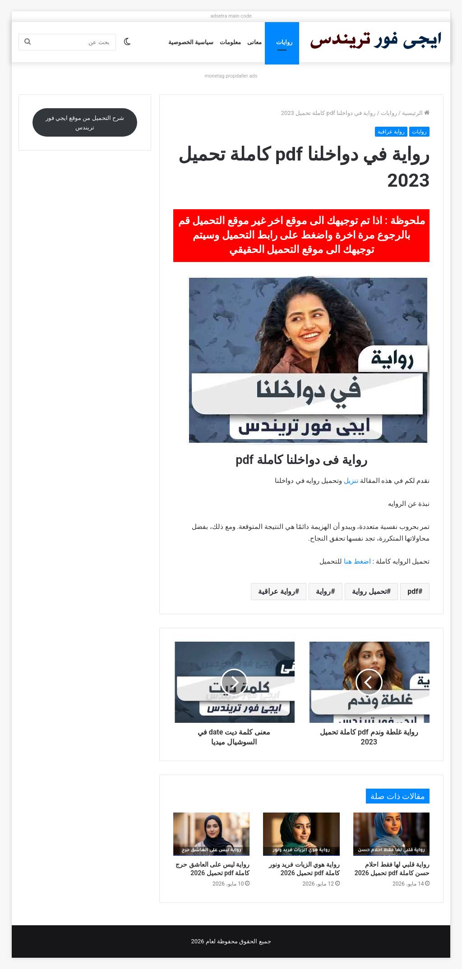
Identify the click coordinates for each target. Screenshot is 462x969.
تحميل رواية (369, 591)
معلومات (230, 42)
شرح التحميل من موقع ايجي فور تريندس (85, 123)
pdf (412, 591)
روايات (284, 42)
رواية (323, 591)
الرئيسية (416, 113)
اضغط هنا (357, 561)
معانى (254, 42)
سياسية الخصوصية (190, 42)
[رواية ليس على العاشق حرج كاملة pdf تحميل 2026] (211, 834)
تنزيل (351, 481)
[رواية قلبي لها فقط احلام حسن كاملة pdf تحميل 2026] (391, 834)
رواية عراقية (391, 132)
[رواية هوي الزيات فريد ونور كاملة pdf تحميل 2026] (301, 834)
